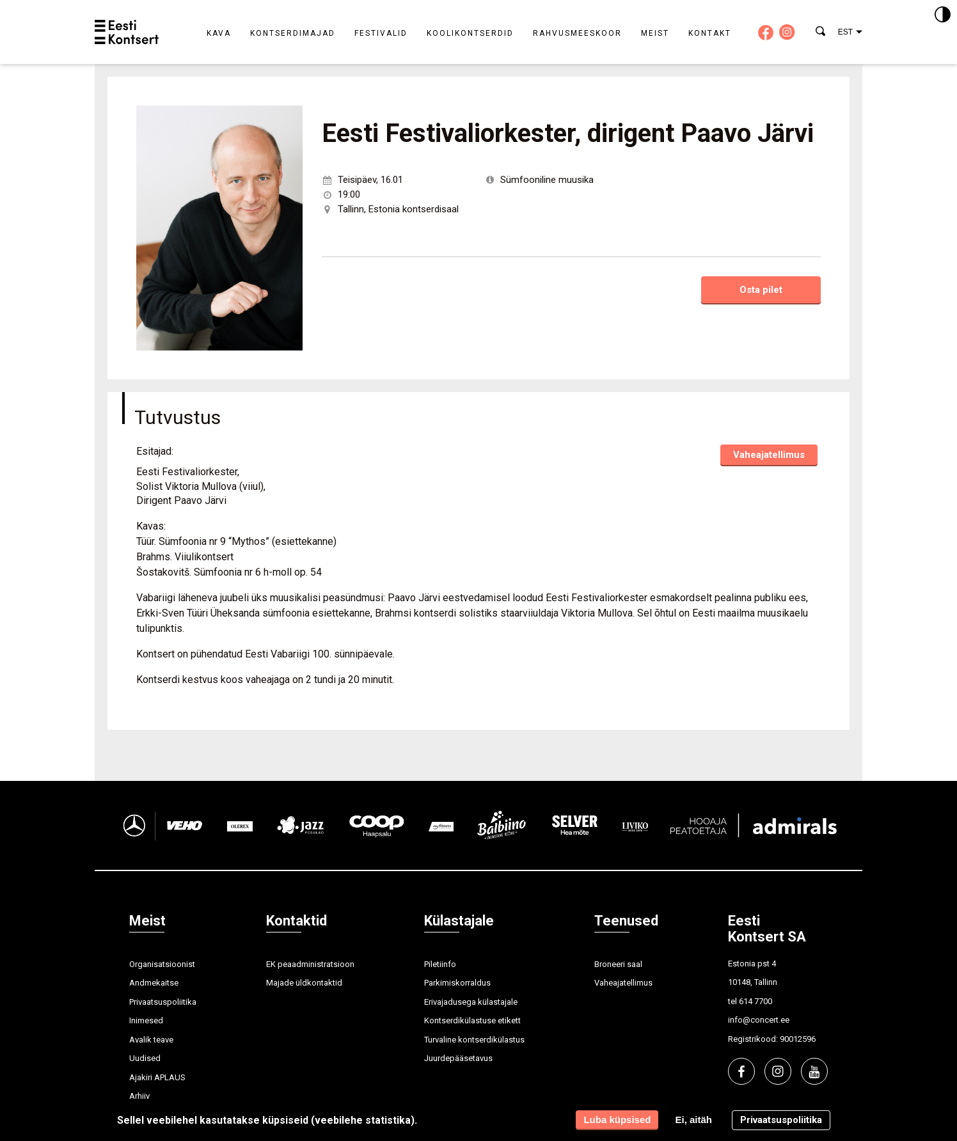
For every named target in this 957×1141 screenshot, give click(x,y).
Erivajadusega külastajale (471, 1002)
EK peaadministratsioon (310, 964)
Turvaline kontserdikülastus (474, 1039)
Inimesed (146, 1020)
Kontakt (709, 33)
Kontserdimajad (292, 33)
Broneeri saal (618, 964)
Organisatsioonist (162, 964)
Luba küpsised (617, 1119)
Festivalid (380, 33)
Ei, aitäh (693, 1119)
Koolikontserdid (470, 33)
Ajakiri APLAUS (157, 1077)
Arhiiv (139, 1096)
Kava (219, 33)
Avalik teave (151, 1039)
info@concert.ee (758, 1020)
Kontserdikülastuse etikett (472, 1020)
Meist (655, 33)
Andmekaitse (153, 983)
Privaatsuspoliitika (162, 1002)
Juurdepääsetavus (458, 1058)
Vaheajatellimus (769, 454)
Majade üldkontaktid (304, 983)
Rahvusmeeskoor (577, 33)
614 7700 (755, 1001)
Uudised (145, 1058)
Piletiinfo (440, 964)
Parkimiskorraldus (457, 983)
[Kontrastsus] (943, 15)
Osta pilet (760, 289)
